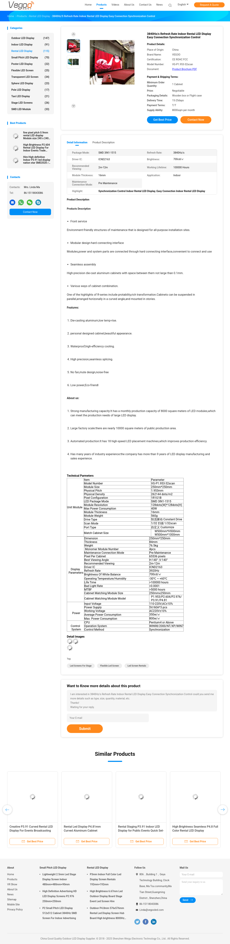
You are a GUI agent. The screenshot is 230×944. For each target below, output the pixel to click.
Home (10, 874)
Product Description (103, 142)
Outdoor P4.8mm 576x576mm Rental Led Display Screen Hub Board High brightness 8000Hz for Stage (107, 914)
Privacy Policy (15, 909)
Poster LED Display (30, 64)
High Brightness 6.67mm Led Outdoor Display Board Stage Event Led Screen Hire (106, 896)
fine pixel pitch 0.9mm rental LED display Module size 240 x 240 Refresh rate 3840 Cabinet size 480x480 (36, 135)
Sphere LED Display (30, 83)
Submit (85, 728)
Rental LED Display (30, 51)
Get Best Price (162, 119)
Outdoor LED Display (30, 38)
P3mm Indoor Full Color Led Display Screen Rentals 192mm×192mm (105, 879)
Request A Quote (209, 4)
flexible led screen (109, 666)
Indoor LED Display (30, 44)
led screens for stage (81, 666)
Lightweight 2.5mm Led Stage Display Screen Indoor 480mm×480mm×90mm (59, 879)
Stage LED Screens (30, 103)
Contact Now (30, 211)
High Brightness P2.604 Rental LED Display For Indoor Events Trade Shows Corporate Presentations (36, 147)
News (10, 894)
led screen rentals (137, 666)
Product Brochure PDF (184, 69)
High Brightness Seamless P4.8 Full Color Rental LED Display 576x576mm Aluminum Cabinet (195, 830)
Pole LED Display (30, 90)
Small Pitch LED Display (30, 57)
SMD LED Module (30, 109)
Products (12, 879)
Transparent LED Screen (30, 77)
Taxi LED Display (30, 96)
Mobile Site (13, 904)
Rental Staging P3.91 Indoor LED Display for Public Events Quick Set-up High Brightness (141, 830)
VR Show (12, 884)
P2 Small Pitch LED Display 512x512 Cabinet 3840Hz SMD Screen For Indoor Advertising (59, 913)
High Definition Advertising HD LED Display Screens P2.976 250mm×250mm (59, 896)
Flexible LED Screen (30, 70)
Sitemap (11, 899)
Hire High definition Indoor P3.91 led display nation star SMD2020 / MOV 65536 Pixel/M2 (36, 160)
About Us (12, 889)
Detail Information (77, 142)
